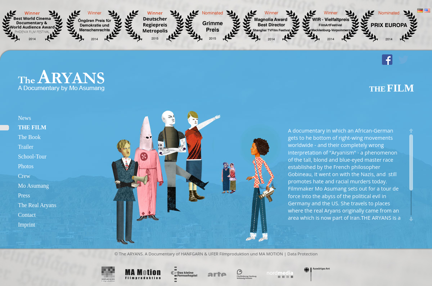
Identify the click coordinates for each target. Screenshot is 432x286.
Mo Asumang (33, 186)
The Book (29, 137)
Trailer (25, 147)
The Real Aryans (37, 205)
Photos (25, 166)
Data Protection (302, 253)
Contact (27, 215)
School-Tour (32, 156)
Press (24, 195)
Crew (24, 176)
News (24, 118)
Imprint (26, 225)
